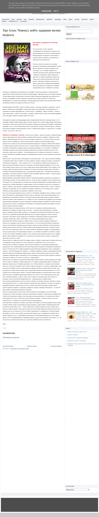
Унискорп (84, 19)
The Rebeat (23, 21)
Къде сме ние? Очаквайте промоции (77, 337)
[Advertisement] (81, 117)
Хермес (4, 21)
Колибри (31, 19)
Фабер (92, 19)
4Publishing (5, 19)
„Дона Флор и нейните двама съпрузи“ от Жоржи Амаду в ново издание (84, 284)
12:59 (5, 328)
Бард (13, 19)
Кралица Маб (40, 19)
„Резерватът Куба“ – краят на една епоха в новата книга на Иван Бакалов (85, 270)
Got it (55, 11)
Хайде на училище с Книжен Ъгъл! (77, 331)
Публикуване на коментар (11, 337)
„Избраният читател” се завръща (76, 340)
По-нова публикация (8, 346)
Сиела (70, 19)
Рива (64, 19)
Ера (25, 19)
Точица (77, 19)
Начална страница (72, 334)
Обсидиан (58, 19)
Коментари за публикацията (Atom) (19, 348)
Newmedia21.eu (13, 21)
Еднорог (19, 19)
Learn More (46, 11)
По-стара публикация (56, 346)
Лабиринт (49, 19)
